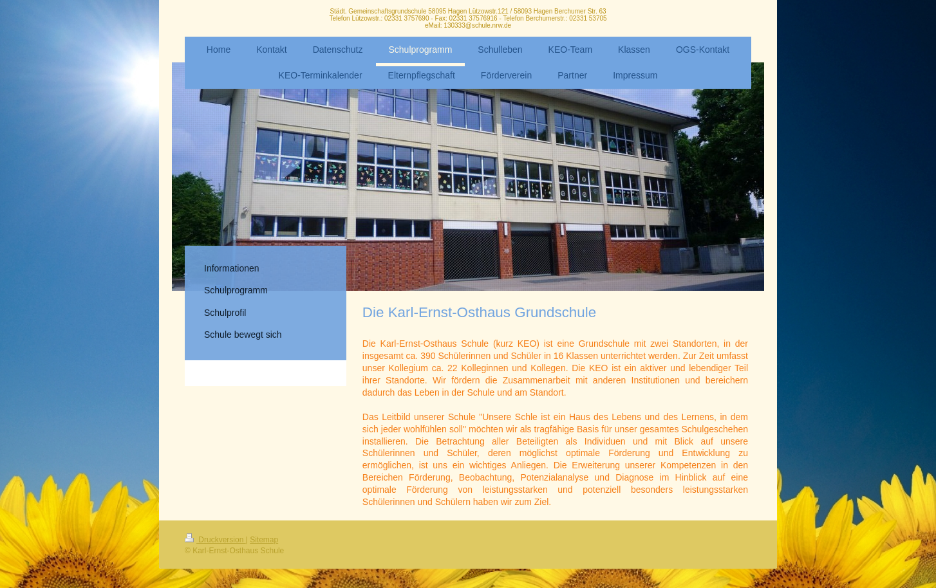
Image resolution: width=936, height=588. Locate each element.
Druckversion (215, 539)
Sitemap (264, 539)
